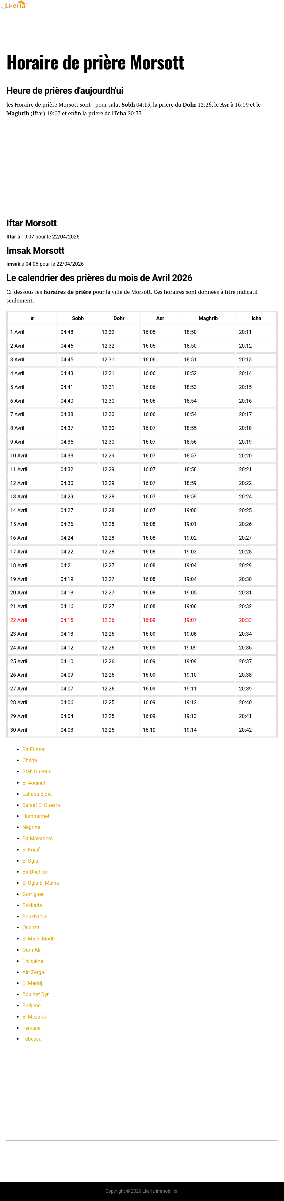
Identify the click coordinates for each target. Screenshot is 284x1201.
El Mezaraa (35, 1017)
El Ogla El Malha (40, 883)
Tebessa (32, 1039)
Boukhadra (34, 917)
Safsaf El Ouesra (41, 805)
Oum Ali (31, 950)
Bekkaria (32, 905)
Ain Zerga (33, 972)
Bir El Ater (33, 749)
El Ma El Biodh (38, 939)
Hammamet (36, 816)
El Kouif (31, 850)
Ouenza (31, 927)
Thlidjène (32, 961)
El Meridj (32, 983)
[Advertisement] (142, 169)
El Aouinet (33, 783)
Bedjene (31, 1006)
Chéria (29, 760)
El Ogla (30, 861)
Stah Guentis (36, 772)
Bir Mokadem (37, 838)
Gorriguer (32, 894)
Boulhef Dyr (35, 994)
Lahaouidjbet (37, 794)
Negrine (31, 827)
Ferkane (31, 1028)
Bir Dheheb (34, 872)
